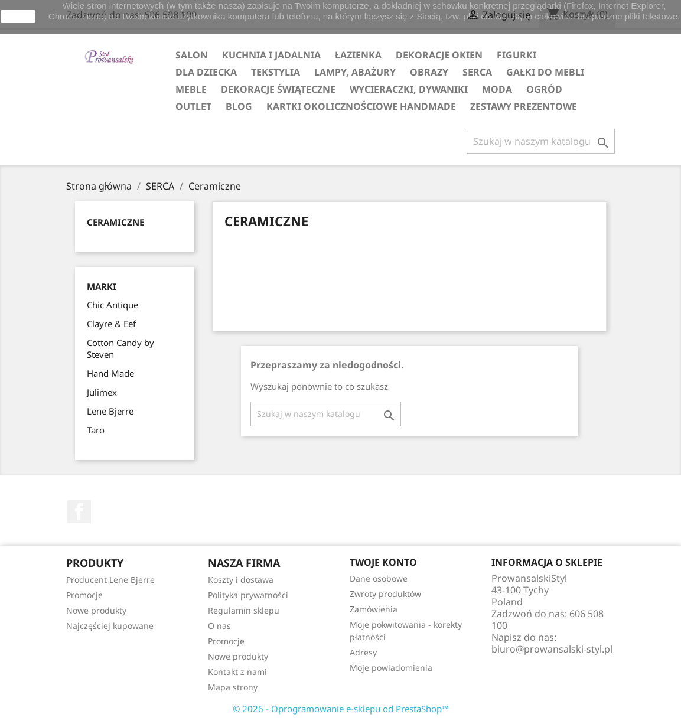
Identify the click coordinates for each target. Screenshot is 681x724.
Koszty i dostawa (240, 579)
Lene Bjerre (110, 411)
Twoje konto (383, 562)
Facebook (79, 511)
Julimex (102, 392)
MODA (497, 89)
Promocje (84, 595)
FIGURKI (516, 54)
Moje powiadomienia (391, 667)
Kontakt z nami (237, 671)
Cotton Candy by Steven (120, 348)
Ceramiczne (115, 222)
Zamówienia (373, 609)
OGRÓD (544, 89)
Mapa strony (233, 687)
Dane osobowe (379, 578)
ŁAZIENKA (358, 54)
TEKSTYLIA (275, 72)
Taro (96, 430)
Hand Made (110, 373)
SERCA (477, 72)
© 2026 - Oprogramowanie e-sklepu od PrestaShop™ (341, 709)
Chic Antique (112, 305)
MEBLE (191, 89)
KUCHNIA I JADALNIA (271, 54)
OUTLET (193, 106)
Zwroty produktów (385, 593)
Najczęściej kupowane (110, 625)
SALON (191, 54)
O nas (219, 625)
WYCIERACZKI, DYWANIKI (409, 89)
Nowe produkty (96, 610)
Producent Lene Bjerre (110, 579)
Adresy (363, 652)
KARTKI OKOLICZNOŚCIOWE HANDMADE (361, 106)
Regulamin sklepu (243, 610)
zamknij (18, 16)
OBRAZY (429, 72)
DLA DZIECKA (206, 72)
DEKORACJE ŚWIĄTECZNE (278, 89)
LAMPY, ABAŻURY (355, 72)
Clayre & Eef (111, 324)
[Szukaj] (541, 141)
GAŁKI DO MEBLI (545, 72)
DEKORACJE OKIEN (439, 54)
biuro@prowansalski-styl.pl (551, 649)
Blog (239, 106)
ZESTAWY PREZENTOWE (523, 106)
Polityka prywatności (248, 595)
